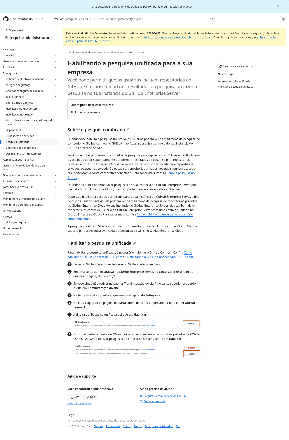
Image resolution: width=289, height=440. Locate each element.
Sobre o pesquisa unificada (98, 129)
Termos (98, 426)
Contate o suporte (153, 401)
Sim (75, 397)
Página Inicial (14, 30)
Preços (138, 426)
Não (90, 397)
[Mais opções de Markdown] (252, 66)
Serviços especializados (158, 426)
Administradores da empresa (84, 52)
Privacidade (113, 426)
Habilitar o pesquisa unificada (101, 243)
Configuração (114, 52)
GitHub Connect (136, 52)
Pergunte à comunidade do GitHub (163, 396)
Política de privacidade (79, 403)
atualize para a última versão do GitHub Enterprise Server (177, 37)
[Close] (278, 6)
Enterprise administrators (28, 37)
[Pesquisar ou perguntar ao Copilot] (156, 19)
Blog (178, 426)
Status (127, 426)
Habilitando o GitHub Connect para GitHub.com (160, 257)
